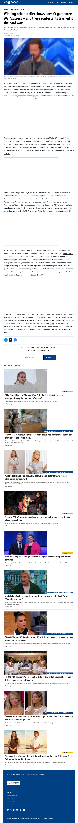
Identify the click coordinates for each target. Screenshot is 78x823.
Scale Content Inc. (40, 774)
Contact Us (9, 807)
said (49, 259)
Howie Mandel (19, 144)
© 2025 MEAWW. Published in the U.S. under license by (21, 774)
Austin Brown (24, 138)
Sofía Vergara (37, 141)
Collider (7, 153)
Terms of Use (10, 804)
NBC (23, 208)
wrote (52, 323)
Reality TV (50, 2)
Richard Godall (37, 211)
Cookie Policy (10, 801)
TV (57, 2)
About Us (9, 792)
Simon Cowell (34, 144)
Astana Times (9, 202)
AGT (70, 93)
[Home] (11, 2)
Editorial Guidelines (12, 795)
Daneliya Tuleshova (29, 193)
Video (71, 2)
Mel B (48, 141)
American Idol (63, 96)
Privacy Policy (10, 798)
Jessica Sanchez (53, 202)
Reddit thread (68, 253)
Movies (63, 2)
